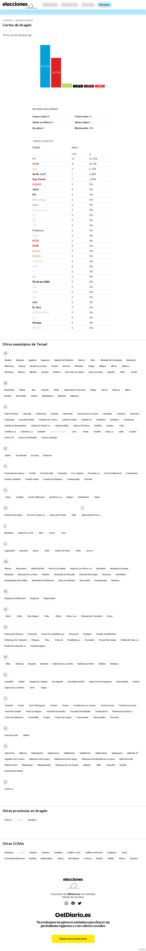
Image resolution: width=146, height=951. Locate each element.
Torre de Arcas (107, 705)
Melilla (111, 858)
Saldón (21, 681)
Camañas (121, 413)
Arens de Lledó (96, 372)
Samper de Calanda (38, 681)
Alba (93, 360)
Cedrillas (98, 425)
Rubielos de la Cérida (63, 664)
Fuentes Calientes (12, 479)
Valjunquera (117, 753)
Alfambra (79, 366)
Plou (47, 640)
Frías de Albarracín (113, 473)
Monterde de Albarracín (43, 580)
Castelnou (114, 419)
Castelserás (128, 419)
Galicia (60, 858)
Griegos (69, 497)
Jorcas (52, 533)
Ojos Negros (33, 616)
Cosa (74, 431)
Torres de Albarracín (14, 717)
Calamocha (41, 413)
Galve (8, 497)
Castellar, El (86, 419)
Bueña (34, 396)
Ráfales (102, 664)
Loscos (89, 550)
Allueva (125, 366)
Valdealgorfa (37, 753)
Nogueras (34, 598)
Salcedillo (8, 681)
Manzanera (21, 568)
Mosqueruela (101, 580)
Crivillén (97, 431)
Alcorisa (66, 366)
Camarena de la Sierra (87, 413)
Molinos (46, 574)
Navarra (134, 858)
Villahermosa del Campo (65, 759)
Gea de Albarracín (36, 497)
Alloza (114, 366)
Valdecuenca (53, 753)
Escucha (35, 455)
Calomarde (68, 413)
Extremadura (46, 858)
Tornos (65, 705)
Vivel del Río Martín (13, 771)
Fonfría (32, 473)
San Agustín (57, 681)
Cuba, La (109, 431)
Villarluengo (27, 765)
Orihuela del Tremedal (91, 616)
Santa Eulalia (122, 681)
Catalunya (111, 852)
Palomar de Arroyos (14, 634)
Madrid (99, 858)
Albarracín (131, 360)
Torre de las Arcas (127, 705)
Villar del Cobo (126, 759)
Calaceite (27, 413)
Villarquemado (44, 765)
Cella (121, 425)
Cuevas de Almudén (27, 437)
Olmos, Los (71, 616)
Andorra (57, 372)
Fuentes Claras (32, 479)
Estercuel (47, 455)
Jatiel (41, 533)
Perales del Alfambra (106, 634)
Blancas (116, 390)
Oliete (58, 616)
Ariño (122, 372)
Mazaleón (101, 568)
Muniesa (115, 580)
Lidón (47, 550)
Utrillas (26, 735)
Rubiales (44, 664)
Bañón (22, 390)
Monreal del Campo (88, 574)
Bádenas (62, 396)
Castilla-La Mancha (94, 852)
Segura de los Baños (14, 687)
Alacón (81, 360)
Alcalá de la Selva (38, 366)
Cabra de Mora (11, 413)
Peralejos (87, 634)
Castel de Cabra (69, 419)
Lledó (78, 550)
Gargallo (20, 497)
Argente (111, 372)
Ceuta (124, 852)
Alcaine (22, 366)
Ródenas (114, 664)
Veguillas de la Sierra (14, 759)
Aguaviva (45, 360)
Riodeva (20, 664)
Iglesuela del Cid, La (91, 515)
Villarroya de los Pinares (67, 765)
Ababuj (8, 360)
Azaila (134, 372)
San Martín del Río (76, 681)
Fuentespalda (73, 479)
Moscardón (85, 580)
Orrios (110, 616)
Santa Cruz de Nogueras (100, 681)
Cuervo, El (9, 437)
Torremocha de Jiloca (122, 711)
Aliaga (91, 366)
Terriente (8, 705)
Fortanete (62, 473)
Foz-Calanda (77, 473)
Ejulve (8, 455)
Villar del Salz (10, 765)
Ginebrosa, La (55, 497)
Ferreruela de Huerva (14, 473)
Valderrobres (101, 753)
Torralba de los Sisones (84, 705)
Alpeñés (33, 372)
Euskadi (32, 858)
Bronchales (21, 396)
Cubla (121, 431)
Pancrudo (32, 634)
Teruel (21, 705)
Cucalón (132, 431)
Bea (34, 390)
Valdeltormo (85, 753)
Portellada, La (73, 640)
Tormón (53, 705)
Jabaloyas (9, 533)
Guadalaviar (83, 497)
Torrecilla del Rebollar (80, 711)
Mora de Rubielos (66, 580)
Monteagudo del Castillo (15, 580)
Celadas (110, 425)
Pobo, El (59, 640)
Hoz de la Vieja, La (36, 515)
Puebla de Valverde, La (15, 646)
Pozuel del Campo (107, 640)
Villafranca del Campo (39, 759)
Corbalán (41, 431)
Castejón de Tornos (48, 419)
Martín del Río (37, 568)
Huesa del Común (57, 515)
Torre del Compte (12, 711)
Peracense (74, 634)
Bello (56, 390)
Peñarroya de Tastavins (15, 640)
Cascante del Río (26, 419)
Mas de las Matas (57, 568)
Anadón (45, 372)
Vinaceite (110, 765)
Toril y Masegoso (37, 705)
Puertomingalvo (37, 646)
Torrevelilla (33, 717)
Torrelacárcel (101, 711)
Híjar (74, 515)
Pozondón (90, 640)
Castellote (100, 419)
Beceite (45, 390)
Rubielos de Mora (85, 664)
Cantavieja (9, 419)
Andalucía (9, 852)
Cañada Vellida (62, 425)
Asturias (33, 852)
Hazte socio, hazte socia (73, 938)
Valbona (23, 753)
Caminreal (134, 413)
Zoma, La (8, 789)
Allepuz (102, 366)
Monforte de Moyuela (64, 574)
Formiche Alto (46, 473)
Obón (8, 616)
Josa (64, 533)
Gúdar (97, 497)
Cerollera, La (10, 431)
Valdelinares (69, 753)
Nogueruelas (49, 598)
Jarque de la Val (25, 533)
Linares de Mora (62, 550)
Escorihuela (21, 455)
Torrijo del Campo (63, 717)
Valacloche (9, 753)
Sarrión (136, 681)
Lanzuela (23, 550)
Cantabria (58, 852)
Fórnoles (88, 479)
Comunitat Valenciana (14, 858)
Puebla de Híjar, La (129, 640)
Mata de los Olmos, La (81, 568)
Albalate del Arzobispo (111, 360)
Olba (47, 616)
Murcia (122, 858)
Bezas (105, 390)
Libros (35, 550)
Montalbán (121, 574)
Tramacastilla (99, 717)
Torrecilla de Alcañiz (55, 711)
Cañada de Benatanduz (15, 425)
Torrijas (46, 717)
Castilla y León (73, 852)
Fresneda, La (94, 473)
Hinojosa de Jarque (13, 515)
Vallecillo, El (132, 753)
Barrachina (9, 390)
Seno (32, 687)
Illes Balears (73, 858)
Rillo (8, 664)
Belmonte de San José (75, 390)
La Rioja (87, 858)
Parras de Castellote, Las (52, 634)
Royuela (32, 664)
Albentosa (9, 366)
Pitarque (35, 640)
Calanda (54, 413)
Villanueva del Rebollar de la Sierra (98, 759)
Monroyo (106, 574)
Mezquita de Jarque (119, 568)
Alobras (21, 372)
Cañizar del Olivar (81, 425)
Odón (19, 616)
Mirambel (8, 574)
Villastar (87, 765)
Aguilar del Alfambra (63, 360)
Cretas (86, 431)
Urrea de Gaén (11, 735)
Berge (93, 390)
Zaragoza (31, 820)
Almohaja (8, 372)
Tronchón (114, 717)
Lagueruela (9, 550)
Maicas (8, 568)
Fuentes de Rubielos (53, 479)
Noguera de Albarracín (14, 598)
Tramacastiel (82, 717)
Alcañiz (54, 366)
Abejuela (20, 360)
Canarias (45, 852)
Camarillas (107, 413)
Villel (98, 765)
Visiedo (123, 765)
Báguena (75, 396)
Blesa (127, 390)
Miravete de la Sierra (28, 574)
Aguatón (32, 360)
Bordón (7, 396)
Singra (44, 687)
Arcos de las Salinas (74, 372)
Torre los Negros (33, 711)
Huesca (7, 820)
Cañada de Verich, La (40, 425)
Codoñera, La (26, 431)
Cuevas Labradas (49, 437)
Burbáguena (47, 396)
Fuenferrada (131, 473)
